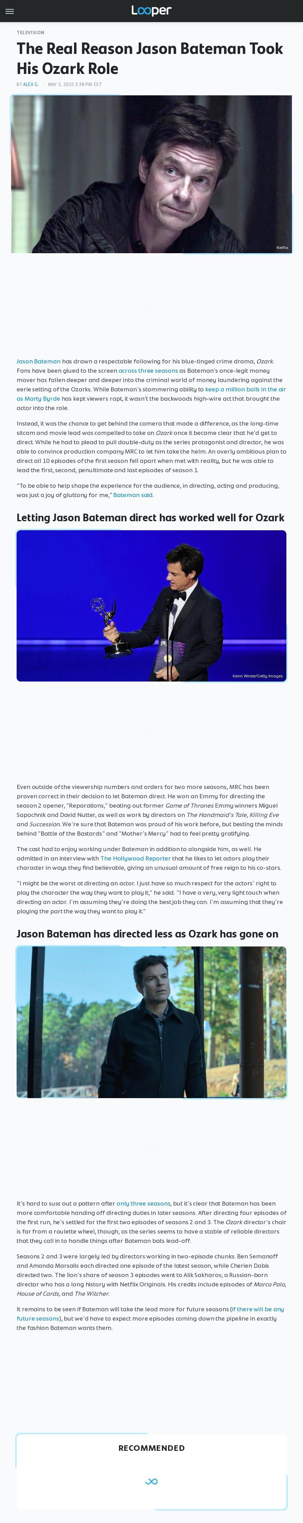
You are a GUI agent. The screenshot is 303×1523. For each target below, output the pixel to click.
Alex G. (31, 84)
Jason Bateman (39, 361)
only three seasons (143, 1203)
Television (31, 32)
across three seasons (148, 371)
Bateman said (133, 495)
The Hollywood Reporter (135, 858)
